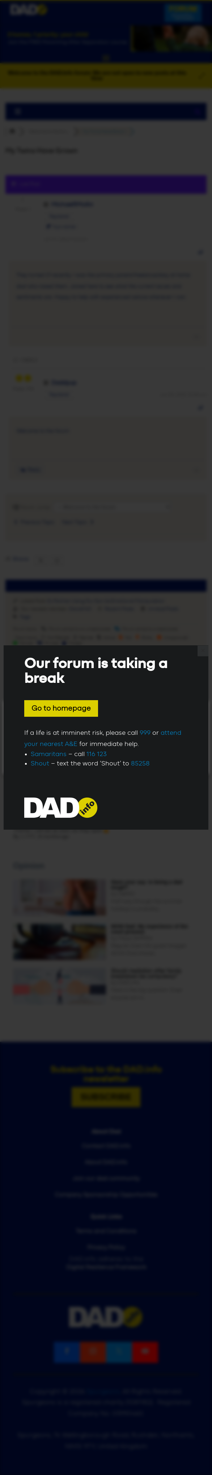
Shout (40, 763)
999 (145, 733)
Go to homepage (61, 708)
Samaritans (49, 754)
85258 (140, 763)
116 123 (96, 754)
